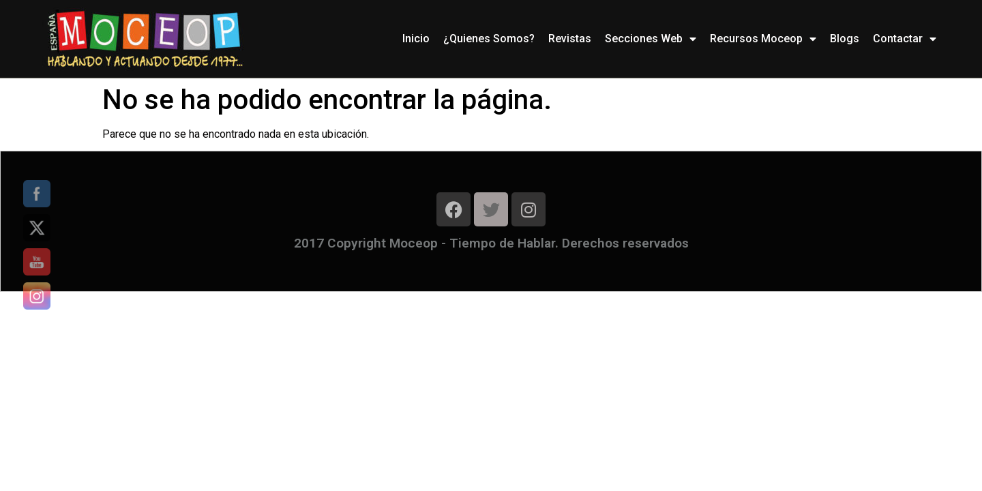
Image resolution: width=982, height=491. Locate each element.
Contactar (904, 39)
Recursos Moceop (763, 39)
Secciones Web (650, 39)
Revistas (569, 38)
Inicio (416, 38)
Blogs (844, 38)
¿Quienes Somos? (489, 38)
